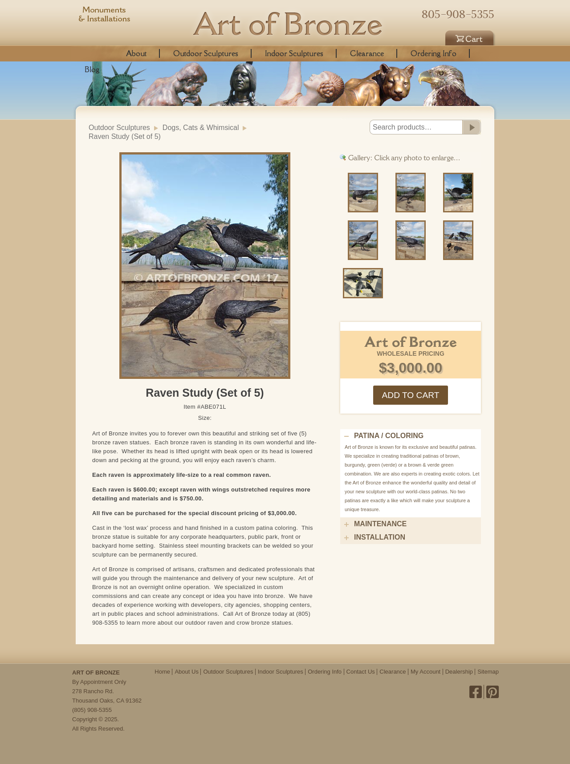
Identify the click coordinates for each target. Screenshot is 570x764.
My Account (425, 671)
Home (162, 671)
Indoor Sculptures (294, 53)
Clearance (367, 53)
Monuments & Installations (104, 15)
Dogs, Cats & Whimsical (201, 127)
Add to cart (410, 395)
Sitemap (488, 671)
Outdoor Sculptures (205, 53)
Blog (92, 69)
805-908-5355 (458, 14)
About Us (186, 671)
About (136, 53)
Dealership (459, 671)
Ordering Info (433, 53)
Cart (470, 36)
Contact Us (360, 671)
